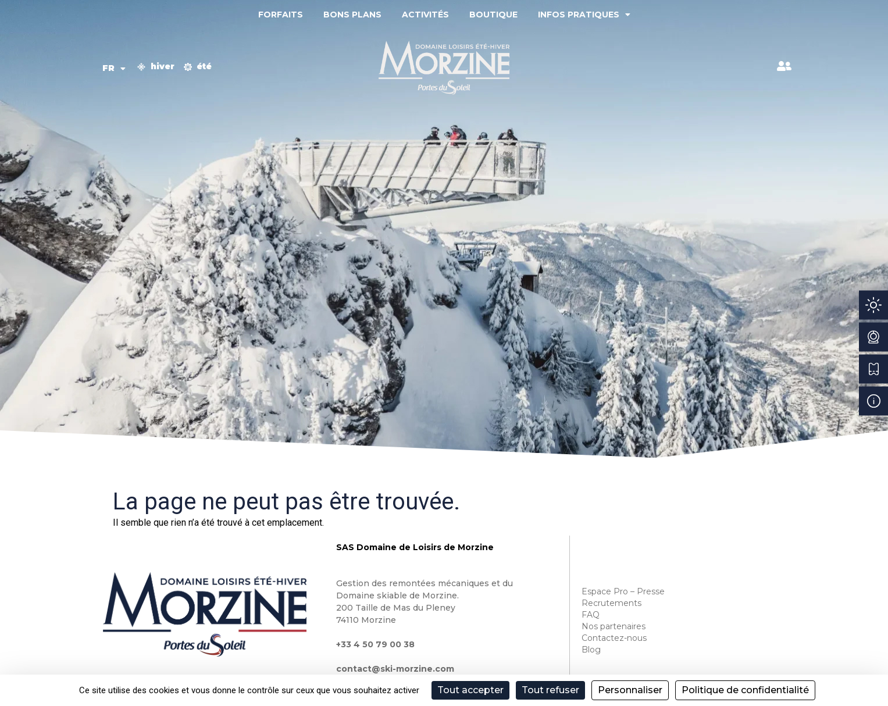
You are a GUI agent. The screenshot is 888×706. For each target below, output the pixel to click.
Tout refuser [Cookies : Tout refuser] (550, 690)
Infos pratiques (584, 14)
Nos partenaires (614, 626)
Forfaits (280, 14)
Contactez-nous (614, 638)
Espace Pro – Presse (623, 591)
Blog (591, 649)
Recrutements (611, 603)
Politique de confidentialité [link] (745, 690)
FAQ (591, 614)
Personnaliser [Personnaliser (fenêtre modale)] (630, 690)
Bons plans (352, 14)
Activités (425, 14)
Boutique (493, 14)
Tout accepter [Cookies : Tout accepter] (470, 690)
